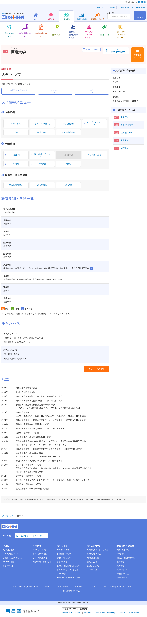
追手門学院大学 (127, 125)
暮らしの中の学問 (40, 554)
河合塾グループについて (71, 613)
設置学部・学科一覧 (18, 90)
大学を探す (62, 546)
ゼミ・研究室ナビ (40, 558)
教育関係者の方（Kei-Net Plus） (133, 7)
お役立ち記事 (92, 570)
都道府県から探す (64, 554)
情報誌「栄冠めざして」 (13, 558)
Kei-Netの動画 (8, 562)
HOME (6, 546)
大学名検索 (110, 13)
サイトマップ (78, 586)
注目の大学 (61, 574)
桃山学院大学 (126, 132)
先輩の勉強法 (121, 578)
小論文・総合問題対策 (125, 558)
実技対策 (120, 566)
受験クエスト (8, 566)
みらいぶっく (38, 550)
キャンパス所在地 (96, 369)
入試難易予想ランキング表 (97, 550)
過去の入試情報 (93, 566)
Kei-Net (7, 536)
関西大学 (124, 148)
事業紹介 (87, 613)
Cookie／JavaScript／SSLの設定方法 (116, 586)
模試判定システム (94, 554)
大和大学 (124, 140)
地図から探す (62, 562)
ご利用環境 (92, 586)
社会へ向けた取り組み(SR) (105, 613)
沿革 (92, 90)
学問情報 (37, 546)
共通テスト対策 (122, 550)
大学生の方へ (48, 586)
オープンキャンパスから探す (68, 570)
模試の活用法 (121, 570)
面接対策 (120, 562)
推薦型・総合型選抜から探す (68, 566)
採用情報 (122, 613)
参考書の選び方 (122, 574)
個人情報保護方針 (70, 591)
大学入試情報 (93, 546)
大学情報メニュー (137, 56)
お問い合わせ (63, 586)
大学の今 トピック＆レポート (69, 578)
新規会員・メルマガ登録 (106, 7)
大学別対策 (121, 554)
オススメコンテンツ (11, 554)
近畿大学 (124, 117)
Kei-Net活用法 (8, 550)
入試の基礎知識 (93, 558)
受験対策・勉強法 (125, 546)
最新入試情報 (92, 562)
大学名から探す (63, 550)
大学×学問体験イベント (42, 562)
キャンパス (55, 90)
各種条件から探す (64, 558)
